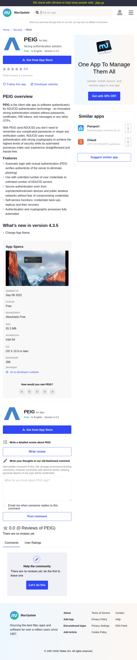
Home (6, 29)
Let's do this (37, 585)
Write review (37, 451)
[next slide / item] (66, 268)
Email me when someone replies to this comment (33, 507)
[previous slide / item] (8, 268)
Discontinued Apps (75, 625)
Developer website (44, 84)
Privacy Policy (99, 619)
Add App (69, 619)
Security (17, 29)
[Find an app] (37, 12)
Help (118, 619)
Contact (119, 613)
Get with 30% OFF (104, 96)
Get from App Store (37, 60)
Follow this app (14, 84)
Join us (99, 2)
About (67, 613)
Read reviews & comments (18, 75)
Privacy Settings (100, 625)
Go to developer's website (22, 372)
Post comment (37, 516)
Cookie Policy (99, 632)
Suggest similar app (104, 157)
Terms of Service (101, 613)
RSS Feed (121, 625)
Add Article (70, 632)
